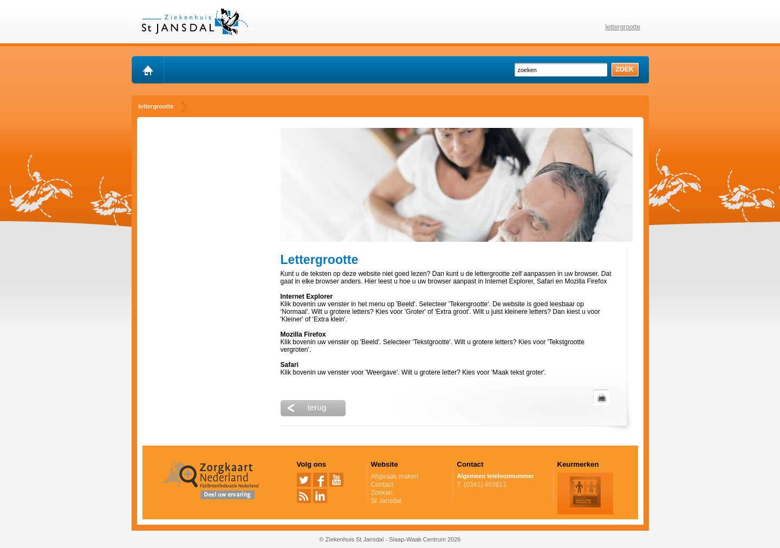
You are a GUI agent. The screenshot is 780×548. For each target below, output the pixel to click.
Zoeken (382, 493)
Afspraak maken (410, 476)
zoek (624, 69)
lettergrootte (623, 27)
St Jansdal (386, 501)
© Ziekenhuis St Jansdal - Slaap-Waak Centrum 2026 (390, 539)
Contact (382, 484)
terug (317, 407)
